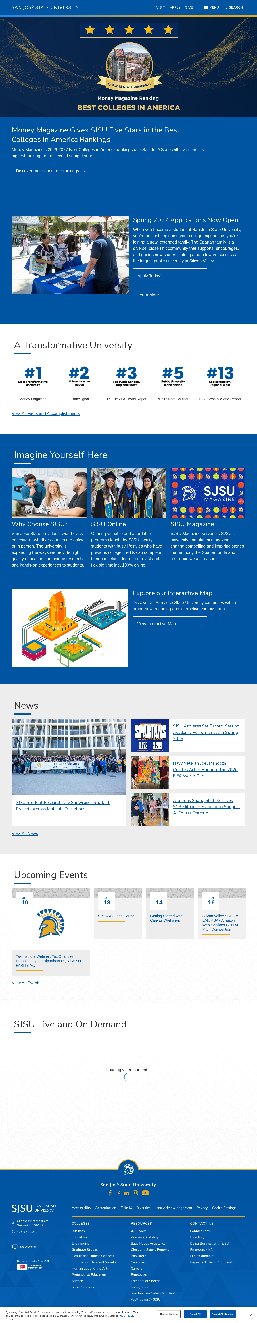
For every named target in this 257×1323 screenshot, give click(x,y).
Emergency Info (202, 1249)
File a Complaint (202, 1256)
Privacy (202, 1207)
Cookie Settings (224, 1207)
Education (79, 1237)
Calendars (138, 1262)
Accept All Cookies (223, 1314)
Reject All (195, 1314)
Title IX (126, 1207)
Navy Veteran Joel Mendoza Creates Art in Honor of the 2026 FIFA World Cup (205, 769)
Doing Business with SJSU (209, 1243)
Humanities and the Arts (90, 1268)
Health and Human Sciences (93, 1256)
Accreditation (105, 1207)
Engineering (81, 1243)
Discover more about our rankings (47, 170)
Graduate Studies (85, 1249)
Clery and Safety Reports (150, 1249)
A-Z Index (138, 1231)
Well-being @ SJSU (146, 1299)
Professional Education (89, 1274)
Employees (139, 1274)
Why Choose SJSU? (40, 524)
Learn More (148, 295)
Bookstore (138, 1256)
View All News (25, 833)
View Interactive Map (156, 623)
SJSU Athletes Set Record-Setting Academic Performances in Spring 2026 (206, 732)
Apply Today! (149, 276)
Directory (197, 1237)
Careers (136, 1268)
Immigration (140, 1287)
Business (78, 1231)
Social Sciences (83, 1287)
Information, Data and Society (94, 1262)
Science (77, 1281)
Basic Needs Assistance (148, 1243)
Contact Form (200, 1231)
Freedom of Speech (145, 1281)
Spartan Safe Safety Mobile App (155, 1293)
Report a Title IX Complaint (211, 1262)
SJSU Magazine (192, 524)
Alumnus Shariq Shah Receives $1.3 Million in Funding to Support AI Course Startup (206, 807)
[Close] (251, 1315)
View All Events (26, 983)
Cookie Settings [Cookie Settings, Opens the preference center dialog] (169, 1314)
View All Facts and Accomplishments (46, 413)
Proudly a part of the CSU (33, 1265)
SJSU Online (108, 524)
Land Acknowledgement (173, 1207)
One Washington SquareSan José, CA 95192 (32, 1223)
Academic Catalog (144, 1237)
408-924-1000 (27, 1232)
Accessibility (81, 1207)
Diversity (143, 1207)
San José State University (45, 7)
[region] (128, 1315)
